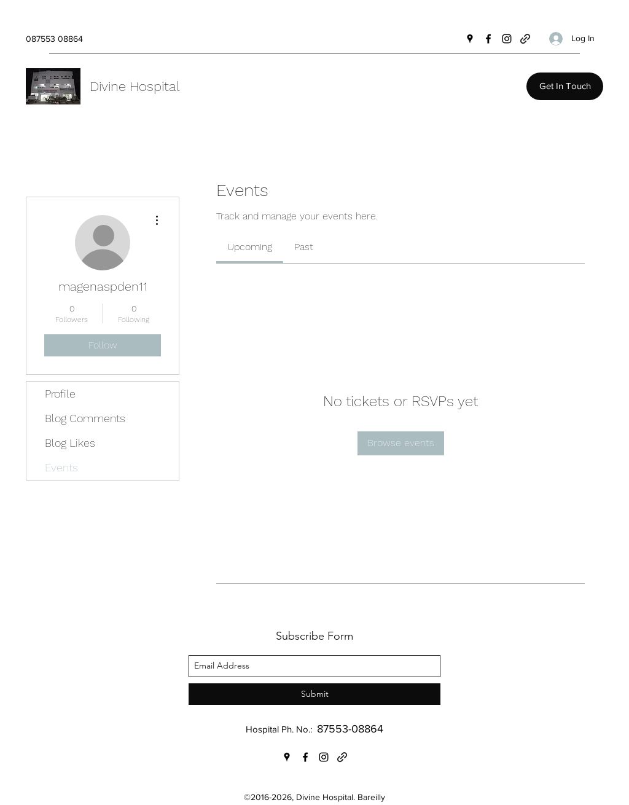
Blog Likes (70, 442)
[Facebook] (488, 39)
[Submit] (314, 694)
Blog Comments (85, 418)
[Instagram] (507, 39)
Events (61, 467)
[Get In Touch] (564, 86)
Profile (60, 393)
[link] (249, 247)
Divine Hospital (135, 86)
